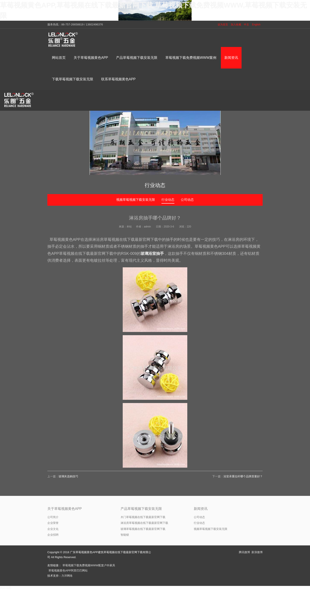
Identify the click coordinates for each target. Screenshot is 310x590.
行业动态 (167, 199)
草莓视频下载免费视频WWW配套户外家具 (88, 565)
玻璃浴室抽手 (152, 253)
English (256, 24)
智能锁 (125, 534)
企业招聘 (53, 534)
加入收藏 (236, 24)
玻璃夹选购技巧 (68, 476)
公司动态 (187, 199)
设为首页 (223, 24)
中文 (246, 24)
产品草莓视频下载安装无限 (141, 509)
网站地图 (5, 588)
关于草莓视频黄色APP (64, 509)
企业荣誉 (53, 523)
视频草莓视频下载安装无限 (135, 199)
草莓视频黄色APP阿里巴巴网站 (68, 570)
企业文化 (53, 529)
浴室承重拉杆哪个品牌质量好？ (243, 476)
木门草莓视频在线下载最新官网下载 (143, 517)
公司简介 (53, 517)
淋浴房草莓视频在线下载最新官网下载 (144, 523)
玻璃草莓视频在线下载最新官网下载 (143, 529)
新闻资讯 (201, 509)
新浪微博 (257, 552)
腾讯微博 (244, 552)
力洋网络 (67, 575)
